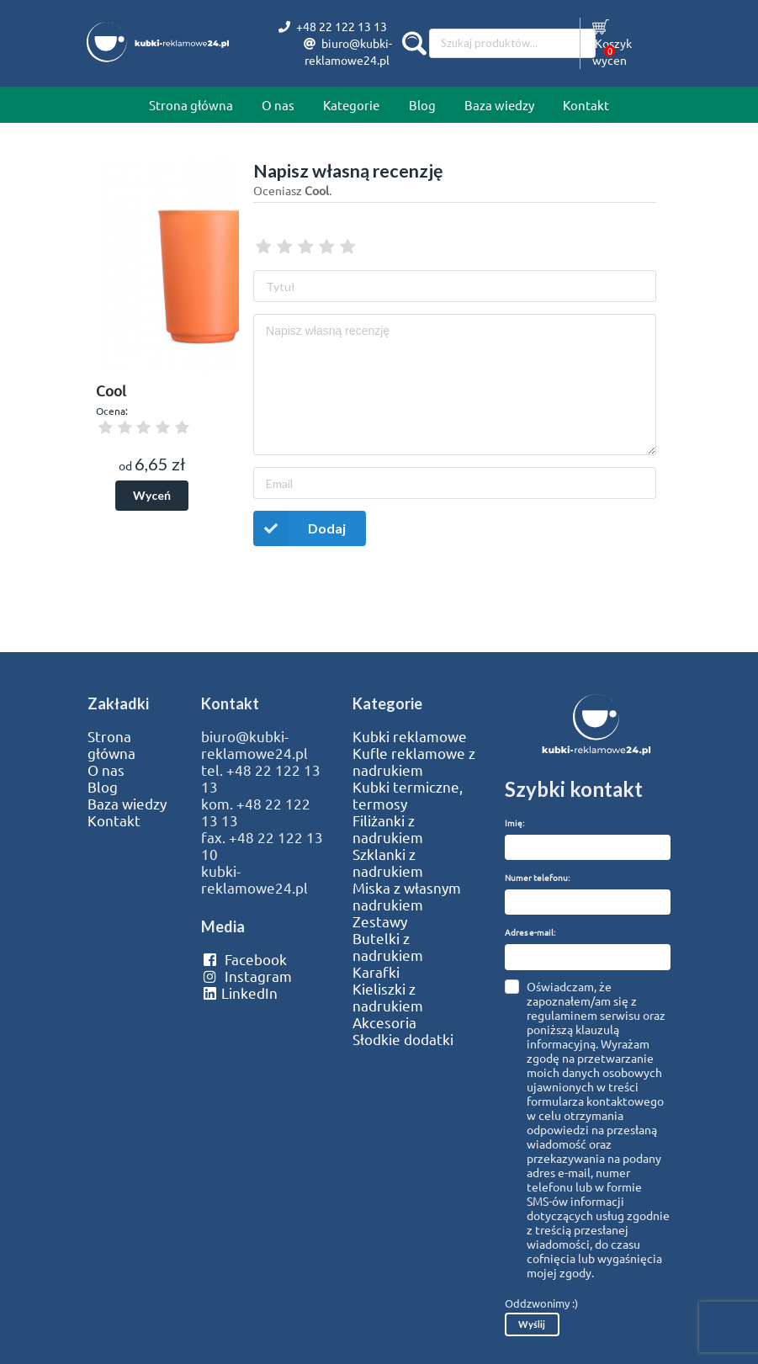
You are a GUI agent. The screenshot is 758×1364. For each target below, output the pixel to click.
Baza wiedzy (499, 105)
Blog (422, 105)
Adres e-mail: (530, 932)
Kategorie (351, 105)
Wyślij (531, 1324)
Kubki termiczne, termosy (407, 795)
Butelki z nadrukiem (387, 946)
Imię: (514, 822)
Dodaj (299, 528)
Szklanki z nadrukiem (387, 862)
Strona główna (191, 105)
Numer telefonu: (537, 877)
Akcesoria (384, 1022)
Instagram (246, 976)
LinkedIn (239, 993)
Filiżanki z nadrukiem (387, 829)
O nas (278, 105)
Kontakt (586, 105)
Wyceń (152, 495)
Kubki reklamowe (409, 736)
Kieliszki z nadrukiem (387, 997)
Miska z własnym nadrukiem (406, 896)
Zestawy (379, 921)
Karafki (376, 971)
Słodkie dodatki (402, 1039)
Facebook (243, 959)
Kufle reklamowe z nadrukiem (413, 761)
